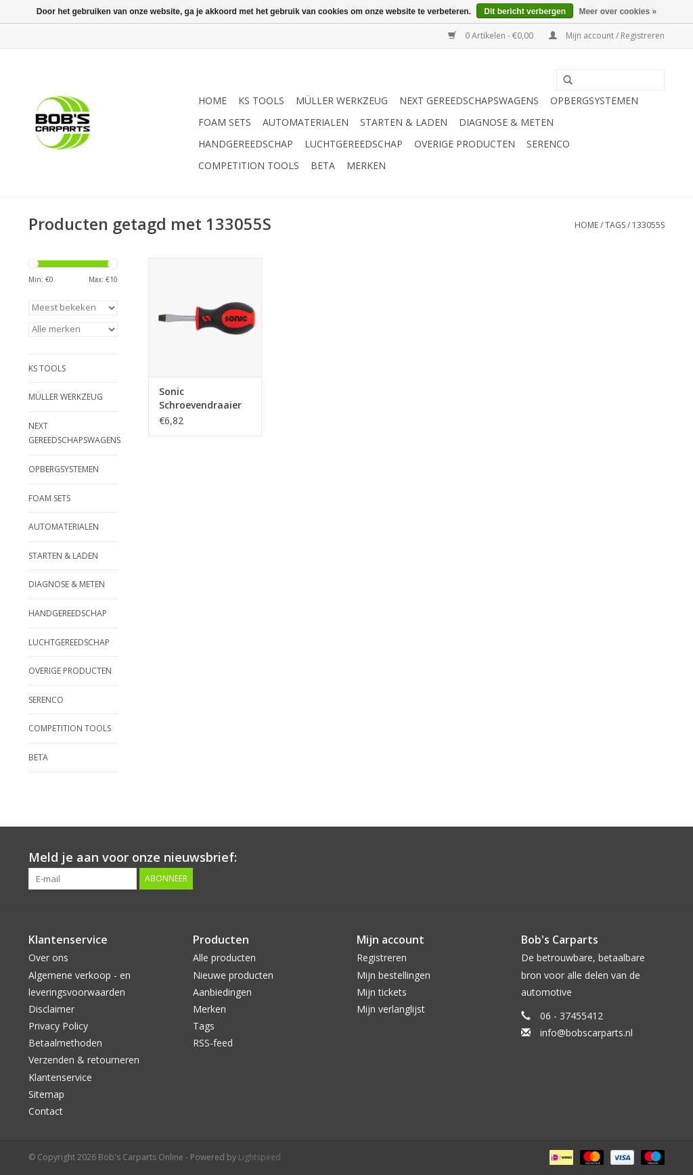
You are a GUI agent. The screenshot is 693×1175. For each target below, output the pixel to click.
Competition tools (248, 165)
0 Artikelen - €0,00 (491, 35)
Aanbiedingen (222, 992)
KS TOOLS (261, 100)
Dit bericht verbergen (525, 11)
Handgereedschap (245, 143)
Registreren (382, 957)
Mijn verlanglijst (391, 1009)
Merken (366, 165)
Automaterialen (306, 122)
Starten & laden (403, 122)
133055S (648, 225)
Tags (615, 225)
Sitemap (46, 1094)
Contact (45, 1111)
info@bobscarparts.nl (586, 1032)
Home (212, 100)
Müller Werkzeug (342, 100)
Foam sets (224, 122)
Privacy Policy (58, 1025)
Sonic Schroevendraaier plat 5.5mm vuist (200, 398)
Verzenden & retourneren (83, 1059)
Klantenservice (60, 1077)
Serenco (548, 143)
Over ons (48, 957)
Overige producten (464, 143)
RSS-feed (213, 1042)
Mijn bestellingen (393, 975)
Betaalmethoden (65, 1042)
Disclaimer (51, 1009)
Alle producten (224, 957)
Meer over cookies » (617, 11)
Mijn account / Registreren (607, 35)
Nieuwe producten (233, 975)
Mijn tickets (382, 992)
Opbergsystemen (594, 100)
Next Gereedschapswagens (469, 100)
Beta (323, 165)
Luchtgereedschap (354, 143)
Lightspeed (259, 1157)
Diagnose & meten (506, 122)
